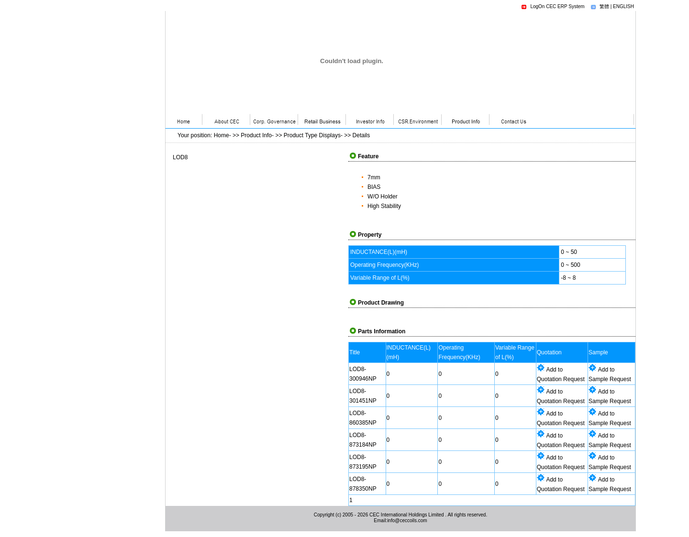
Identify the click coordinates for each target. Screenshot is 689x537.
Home (221, 135)
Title (354, 352)
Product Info (256, 135)
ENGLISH (623, 6)
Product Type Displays (312, 135)
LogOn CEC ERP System (557, 6)
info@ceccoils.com (407, 520)
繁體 (604, 6)
